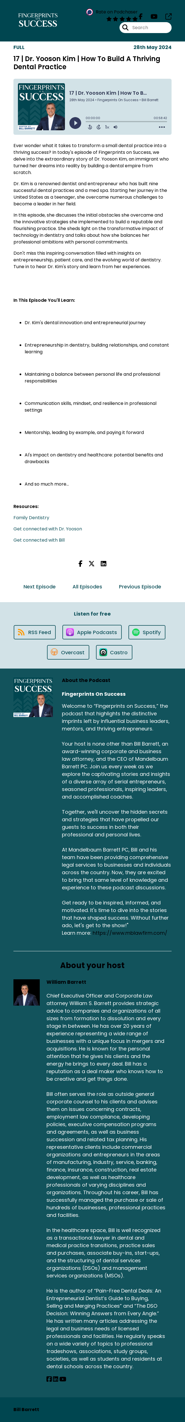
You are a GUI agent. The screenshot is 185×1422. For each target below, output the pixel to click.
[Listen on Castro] (114, 652)
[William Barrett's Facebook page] (49, 1379)
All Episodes (87, 586)
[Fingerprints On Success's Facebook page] (141, 16)
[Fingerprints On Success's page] (165, 16)
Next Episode (40, 586)
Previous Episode (140, 586)
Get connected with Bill (39, 540)
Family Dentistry (31, 517)
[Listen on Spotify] (146, 632)
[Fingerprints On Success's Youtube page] (151, 16)
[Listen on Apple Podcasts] (92, 632)
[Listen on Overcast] (68, 652)
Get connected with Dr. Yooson (47, 529)
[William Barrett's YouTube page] (62, 1379)
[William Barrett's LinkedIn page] (55, 1379)
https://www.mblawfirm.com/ (130, 932)
